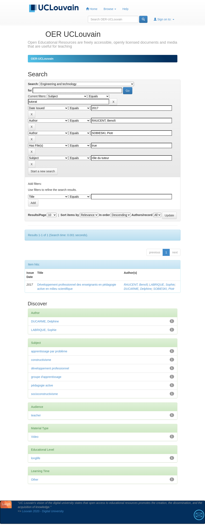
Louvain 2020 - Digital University (43, 511)
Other (34, 479)
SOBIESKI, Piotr (163, 288)
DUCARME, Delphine (138, 288)
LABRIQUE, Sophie (162, 284)
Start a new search (43, 171)
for (30, 90)
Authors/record (141, 215)
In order (104, 215)
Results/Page (37, 215)
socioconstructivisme (44, 394)
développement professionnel (50, 368)
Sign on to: (164, 19)
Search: (33, 84)
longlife (35, 458)
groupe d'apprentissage (46, 377)
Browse (110, 9)
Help (125, 9)
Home (91, 9)
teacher (36, 415)
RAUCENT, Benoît (136, 284)
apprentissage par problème (49, 351)
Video (35, 436)
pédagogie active (42, 385)
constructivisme (41, 359)
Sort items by (70, 215)
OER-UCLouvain (42, 58)
